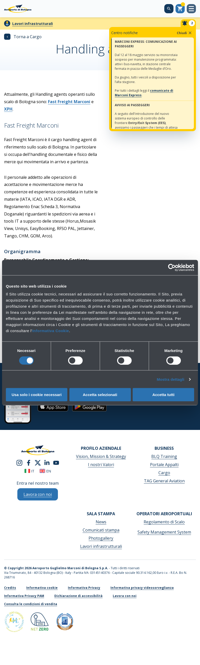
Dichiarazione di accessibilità (78, 596)
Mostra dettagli (170, 379)
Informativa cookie (42, 588)
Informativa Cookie (50, 331)
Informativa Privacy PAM (24, 596)
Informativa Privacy (84, 588)
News (101, 522)
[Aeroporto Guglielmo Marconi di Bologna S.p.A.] (17, 9)
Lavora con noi (124, 596)
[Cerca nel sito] (168, 8)
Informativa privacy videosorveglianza (142, 588)
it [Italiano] (29, 471)
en (45, 471)
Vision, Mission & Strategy (101, 456)
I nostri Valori (101, 464)
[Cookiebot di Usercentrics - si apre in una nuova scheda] (171, 267)
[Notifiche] (188, 23)
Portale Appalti (164, 464)
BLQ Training (164, 456)
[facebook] (29, 462)
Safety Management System (164, 532)
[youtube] (56, 462)
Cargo (164, 473)
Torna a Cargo (23, 36)
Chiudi (184, 33)
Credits (10, 588)
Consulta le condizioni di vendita (30, 604)
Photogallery (101, 538)
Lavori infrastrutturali (32, 23)
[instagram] (19, 462)
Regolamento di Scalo (164, 522)
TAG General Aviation (164, 481)
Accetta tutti (163, 394)
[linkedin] (47, 462)
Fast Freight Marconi (69, 101)
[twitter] (38, 462)
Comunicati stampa (101, 530)
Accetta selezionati (100, 394)
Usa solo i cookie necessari (37, 394)
